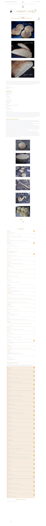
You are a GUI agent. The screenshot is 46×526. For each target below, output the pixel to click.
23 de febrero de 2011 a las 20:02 (9, 305)
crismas (8, 234)
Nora (7, 274)
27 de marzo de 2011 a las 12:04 (9, 447)
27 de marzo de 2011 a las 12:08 (9, 482)
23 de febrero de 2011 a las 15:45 (9, 262)
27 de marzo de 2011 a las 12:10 (9, 495)
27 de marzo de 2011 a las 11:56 (9, 389)
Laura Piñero (8, 340)
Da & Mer (8, 238)
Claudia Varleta (8, 261)
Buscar (39, 1)
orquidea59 (8, 312)
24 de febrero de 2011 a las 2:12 (9, 332)
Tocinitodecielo (8, 350)
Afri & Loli (8, 257)
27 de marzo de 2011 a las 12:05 (9, 460)
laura (7, 249)
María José (8, 327)
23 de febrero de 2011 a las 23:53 (9, 328)
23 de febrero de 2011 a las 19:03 (9, 297)
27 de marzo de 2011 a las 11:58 (9, 407)
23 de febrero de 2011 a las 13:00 (9, 250)
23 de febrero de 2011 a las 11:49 (9, 239)
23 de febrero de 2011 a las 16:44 (9, 275)
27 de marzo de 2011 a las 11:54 (9, 376)
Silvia (7, 335)
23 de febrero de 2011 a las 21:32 (9, 322)
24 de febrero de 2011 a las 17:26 (9, 351)
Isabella (8, 317)
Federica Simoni (9, 304)
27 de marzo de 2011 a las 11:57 (9, 394)
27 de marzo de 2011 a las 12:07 (9, 477)
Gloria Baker (8, 331)
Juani (7, 296)
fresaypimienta (8, 285)
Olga (7, 371)
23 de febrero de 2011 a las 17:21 (9, 279)
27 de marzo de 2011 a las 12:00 (9, 420)
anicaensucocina (8, 321)
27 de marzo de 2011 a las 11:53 (9, 372)
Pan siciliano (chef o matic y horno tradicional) (21, 18)
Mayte (7, 278)
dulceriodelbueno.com (9, 292)
